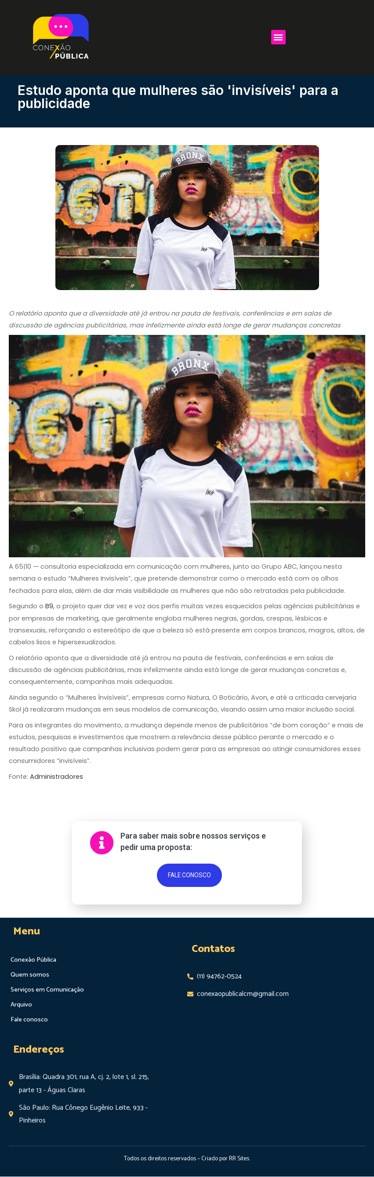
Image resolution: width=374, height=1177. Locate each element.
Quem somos (29, 975)
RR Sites (239, 1159)
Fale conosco (29, 1020)
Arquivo (21, 1005)
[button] (278, 32)
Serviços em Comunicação (47, 990)
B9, (49, 606)
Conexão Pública (33, 960)
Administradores (56, 776)
